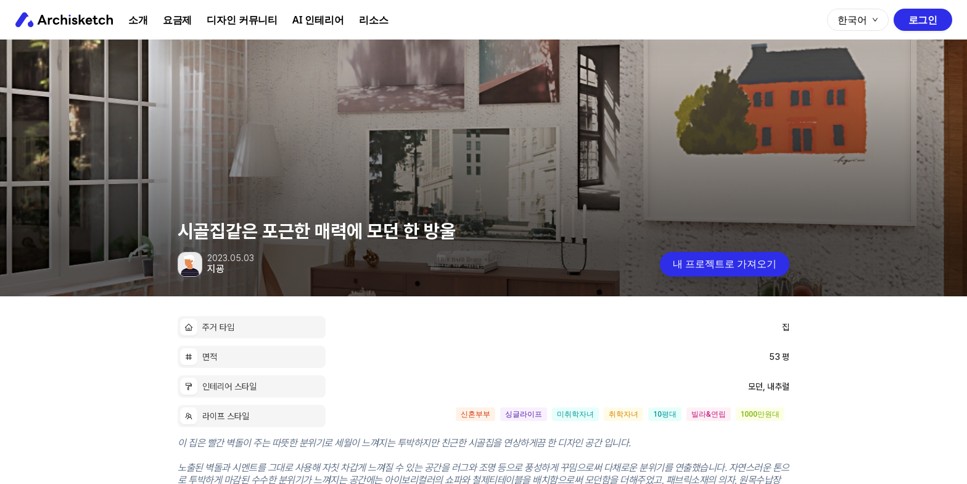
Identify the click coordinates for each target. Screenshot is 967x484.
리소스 (374, 20)
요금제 (177, 20)
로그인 (922, 20)
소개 (138, 20)
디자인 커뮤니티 (242, 20)
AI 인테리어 (318, 20)
